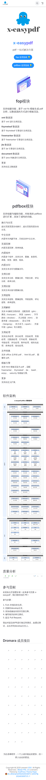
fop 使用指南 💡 (23, 57)
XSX (30, 768)
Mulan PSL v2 (23, 770)
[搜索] (37, 3)
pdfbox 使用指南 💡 (23, 65)
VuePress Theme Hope (27, 772)
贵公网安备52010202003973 (19, 774)
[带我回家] (6, 3)
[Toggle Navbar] (42, 3)
